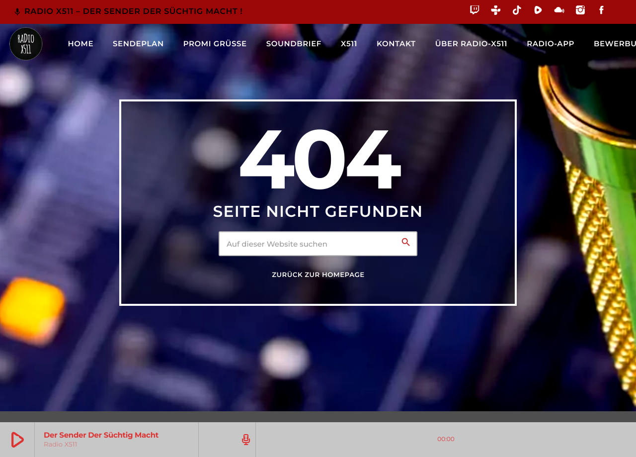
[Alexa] (617, 17)
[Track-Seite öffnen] (244, 439)
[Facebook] (601, 11)
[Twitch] (474, 11)
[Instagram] (580, 11)
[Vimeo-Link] (25, 43)
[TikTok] (517, 11)
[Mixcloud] (559, 11)
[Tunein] (496, 11)
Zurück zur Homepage (318, 275)
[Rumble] (538, 11)
